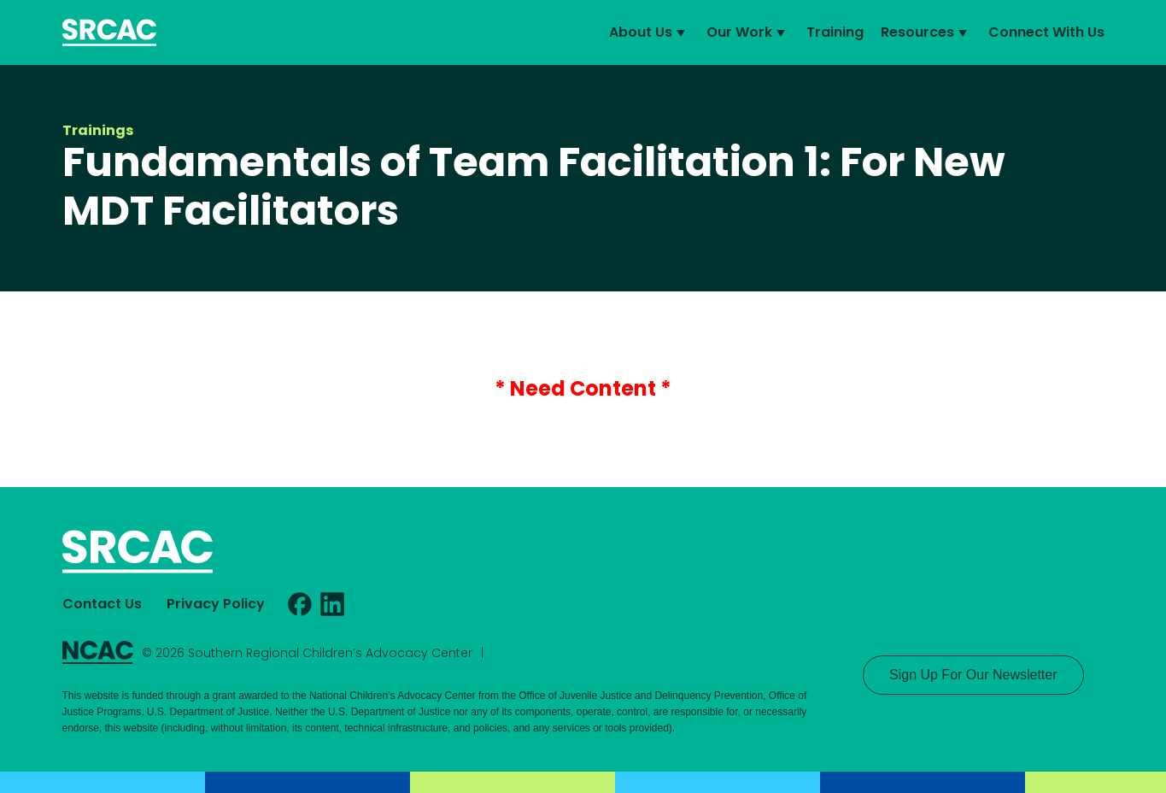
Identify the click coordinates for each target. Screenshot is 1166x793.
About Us (649, 32)
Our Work (747, 32)
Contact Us (102, 604)
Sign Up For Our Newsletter (973, 674)
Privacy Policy (216, 604)
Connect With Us (1046, 32)
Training (835, 32)
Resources (926, 32)
